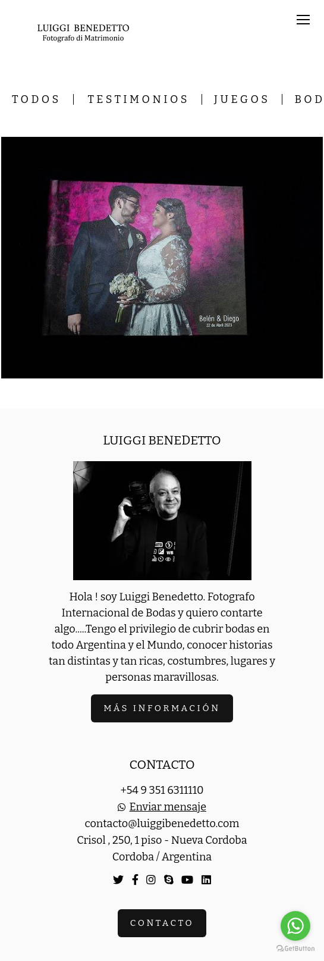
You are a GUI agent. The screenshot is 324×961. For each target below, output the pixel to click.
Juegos (242, 99)
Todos (36, 99)
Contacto (162, 923)
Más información (161, 708)
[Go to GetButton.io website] (295, 949)
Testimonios (139, 99)
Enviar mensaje (168, 807)
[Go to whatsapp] (295, 926)
